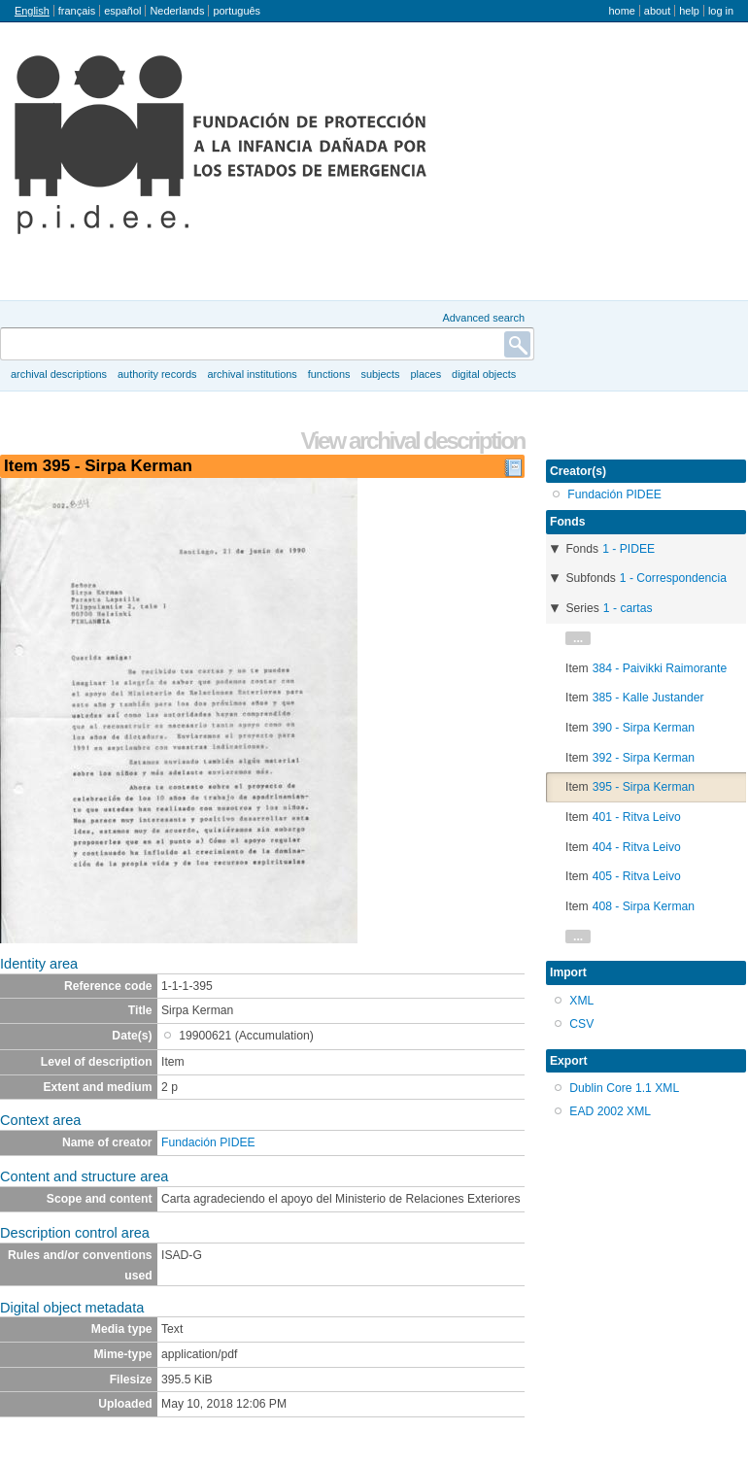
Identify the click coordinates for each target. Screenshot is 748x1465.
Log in (720, 11)
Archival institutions (251, 374)
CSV (581, 1024)
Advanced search (483, 318)
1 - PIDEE (628, 549)
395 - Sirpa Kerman (644, 787)
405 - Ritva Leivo (637, 876)
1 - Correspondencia (673, 578)
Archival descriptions (59, 374)
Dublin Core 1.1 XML (624, 1088)
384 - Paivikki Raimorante (660, 668)
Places (426, 374)
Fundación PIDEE (208, 1142)
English (32, 11)
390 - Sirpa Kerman (644, 727)
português (236, 11)
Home (621, 11)
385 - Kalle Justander (648, 697)
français (76, 11)
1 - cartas (628, 608)
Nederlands (177, 11)
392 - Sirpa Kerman (644, 758)
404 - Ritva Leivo (637, 847)
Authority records (157, 374)
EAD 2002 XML (610, 1111)
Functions (329, 374)
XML (581, 1000)
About (657, 11)
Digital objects (484, 374)
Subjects (379, 374)
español (122, 11)
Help (689, 11)
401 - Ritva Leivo (637, 817)
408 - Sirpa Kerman (644, 906)
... (578, 638)
